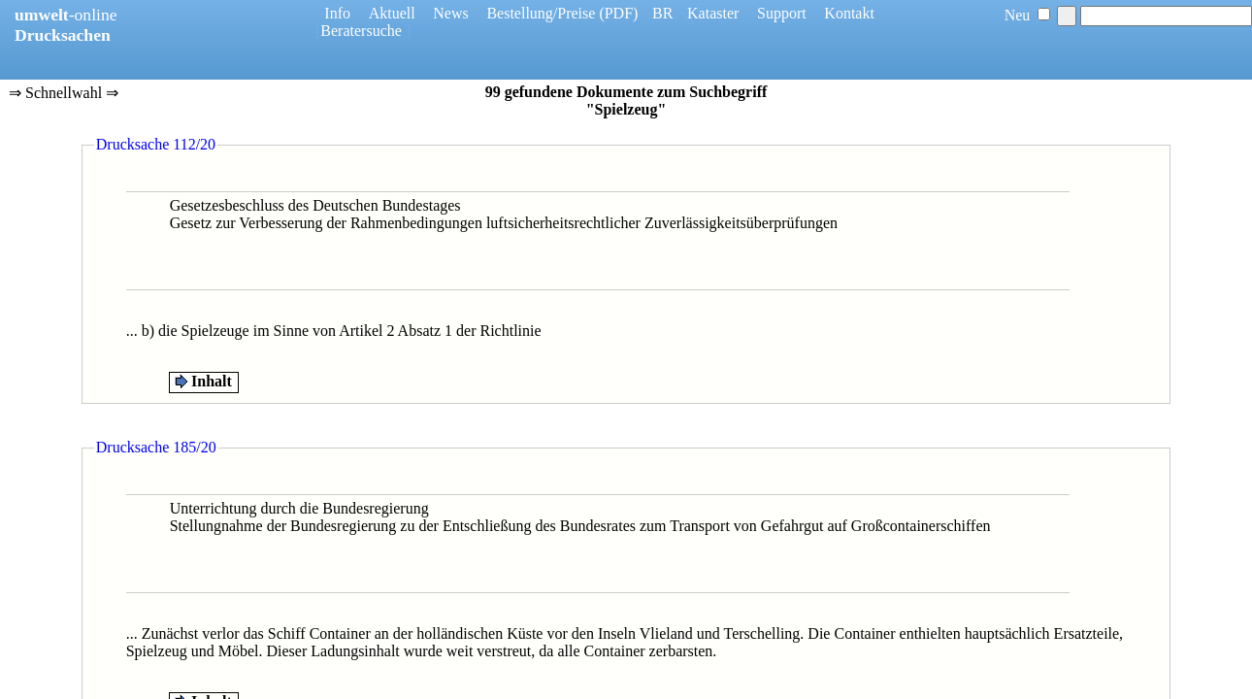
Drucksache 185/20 (156, 447)
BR (662, 13)
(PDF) (618, 13)
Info (337, 13)
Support (782, 13)
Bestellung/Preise (540, 13)
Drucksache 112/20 (155, 144)
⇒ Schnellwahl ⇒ (63, 94)
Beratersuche (361, 30)
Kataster (713, 13)
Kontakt (849, 13)
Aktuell (392, 13)
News (450, 13)
